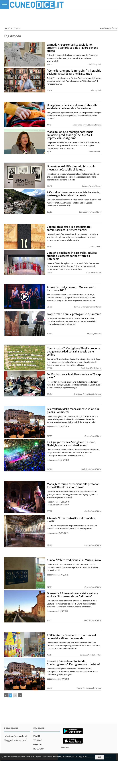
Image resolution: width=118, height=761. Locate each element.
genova (37, 744)
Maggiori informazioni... (16, 740)
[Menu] (4, 4)
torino (37, 740)
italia (36, 736)
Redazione (11, 728)
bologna (38, 748)
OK (99, 757)
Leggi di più (82, 756)
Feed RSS (65, 747)
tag (12, 28)
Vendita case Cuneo (108, 28)
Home (6, 28)
